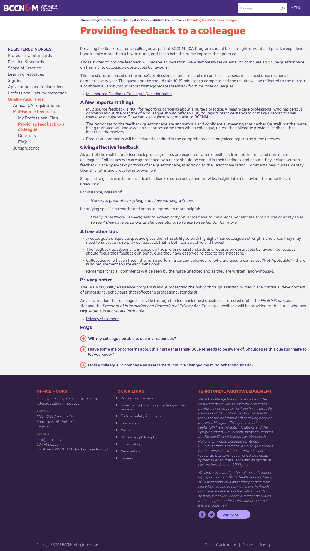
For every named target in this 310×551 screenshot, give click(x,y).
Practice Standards (26, 61)
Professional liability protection (37, 92)
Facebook (202, 514)
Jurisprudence (26, 148)
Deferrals (27, 135)
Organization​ (130, 443)
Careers (126, 458)
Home (85, 19)
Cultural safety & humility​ (141, 415)
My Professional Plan (38, 117)
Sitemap (265, 544)
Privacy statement (102, 318)
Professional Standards (30, 55)
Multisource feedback (168, 19)
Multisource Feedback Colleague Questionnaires (129, 93)
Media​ (125, 429)
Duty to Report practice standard (221, 112)
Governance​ (130, 404)
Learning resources (26, 74)
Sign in (14, 80)
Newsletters (130, 450)
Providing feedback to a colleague (212, 19)
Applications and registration (35, 86)
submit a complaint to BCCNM (181, 116)
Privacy (248, 544)
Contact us (231, 514)
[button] (283, 8)
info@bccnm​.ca (49, 439)
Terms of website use (220, 544)
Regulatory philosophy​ (138, 436)
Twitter (211, 514)
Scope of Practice (24, 67)
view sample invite (204, 61)
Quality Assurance (136, 19)
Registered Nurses (106, 19)
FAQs (23, 141)
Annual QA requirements (36, 105)
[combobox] (260, 8)
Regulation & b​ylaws (136, 397)
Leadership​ (129, 422)
